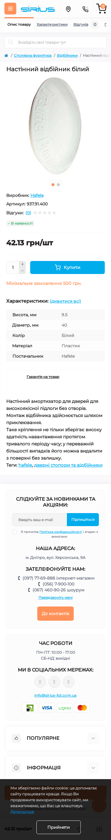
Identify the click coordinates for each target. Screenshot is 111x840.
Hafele (37, 195)
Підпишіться (82, 519)
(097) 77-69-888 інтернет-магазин (58, 578)
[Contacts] (85, 8)
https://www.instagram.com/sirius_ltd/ (54, 682)
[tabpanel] (55, 126)
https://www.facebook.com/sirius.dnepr (40, 682)
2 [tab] (58, 184)
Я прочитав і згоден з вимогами (59, 534)
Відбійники (67, 55)
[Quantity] (12, 267)
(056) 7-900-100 (58, 584)
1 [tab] (53, 184)
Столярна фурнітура (33, 55)
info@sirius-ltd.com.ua (55, 695)
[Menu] (10, 8)
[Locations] (68, 8)
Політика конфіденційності (60, 532)
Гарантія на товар (43, 376)
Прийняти (58, 827)
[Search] (10, 42)
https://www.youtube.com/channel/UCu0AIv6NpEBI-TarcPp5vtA (69, 682)
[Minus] (22, 271)
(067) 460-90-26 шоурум (58, 590)
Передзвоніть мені (55, 597)
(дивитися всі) (65, 301)
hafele (25, 465)
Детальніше (22, 811)
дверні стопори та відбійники (68, 465)
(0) (28, 213)
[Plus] (22, 264)
